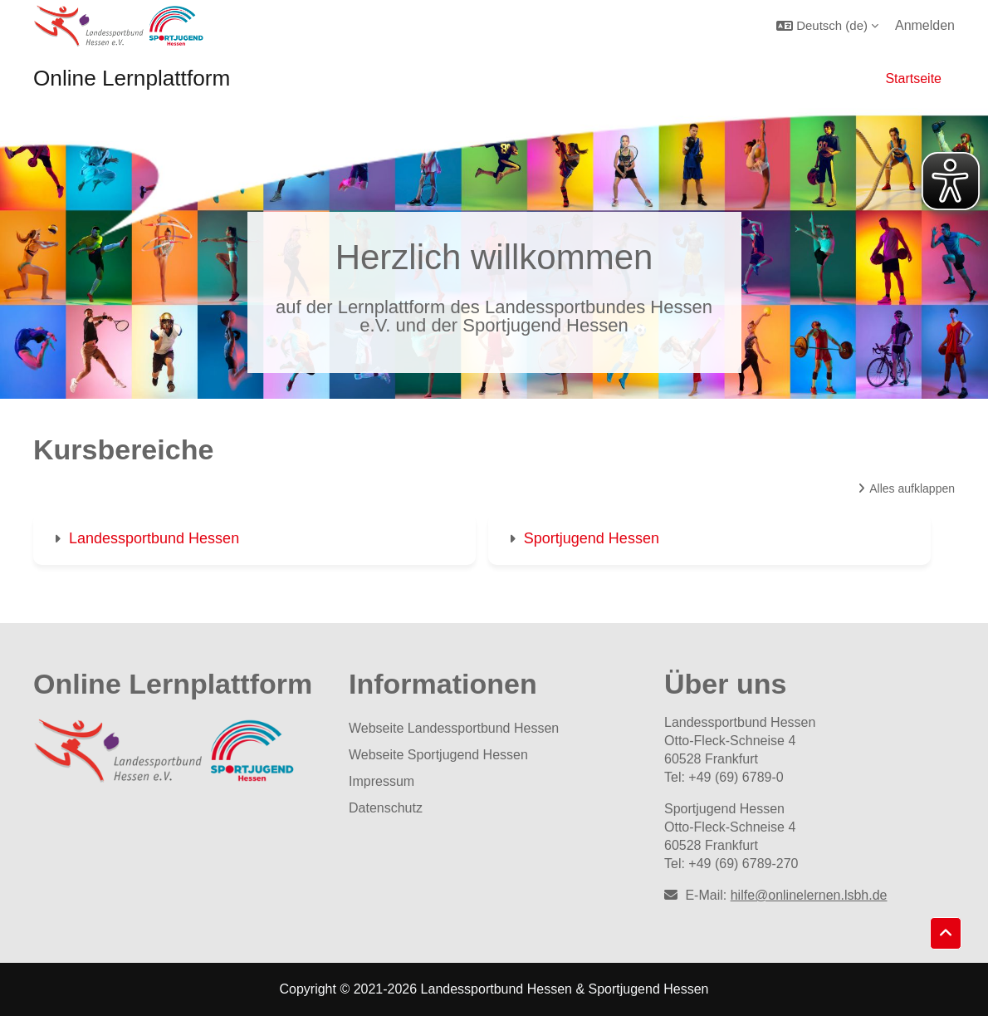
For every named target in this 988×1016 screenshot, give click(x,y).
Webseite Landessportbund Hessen (454, 728)
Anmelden (925, 25)
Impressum (381, 781)
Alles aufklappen (912, 488)
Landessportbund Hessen (154, 538)
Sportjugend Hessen (591, 538)
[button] (827, 25)
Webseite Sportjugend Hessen (438, 755)
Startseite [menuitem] (913, 78)
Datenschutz (386, 808)
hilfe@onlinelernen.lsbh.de (809, 895)
